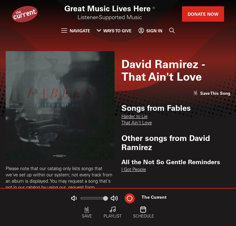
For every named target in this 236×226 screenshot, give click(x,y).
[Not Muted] (74, 198)
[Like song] (211, 93)
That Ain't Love (136, 123)
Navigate (75, 30)
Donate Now (203, 14)
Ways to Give (114, 30)
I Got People (133, 170)
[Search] (172, 31)
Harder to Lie (134, 117)
